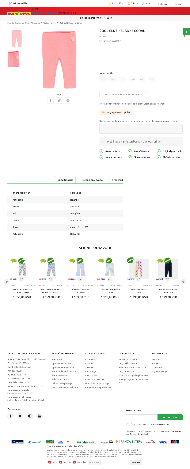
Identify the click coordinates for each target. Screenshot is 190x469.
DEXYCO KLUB (73, 11)
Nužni (55, 462)
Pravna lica (57, 359)
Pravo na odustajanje (94, 379)
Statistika (67, 462)
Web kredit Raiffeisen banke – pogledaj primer (134, 141)
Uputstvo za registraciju (63, 367)
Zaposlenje (157, 367)
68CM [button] (113, 80)
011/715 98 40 (106, 18)
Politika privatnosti (60, 379)
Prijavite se (170, 417)
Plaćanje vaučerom (60, 375)
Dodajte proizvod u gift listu (116, 112)
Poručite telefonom (89, 17)
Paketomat (90, 359)
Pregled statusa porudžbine (98, 387)
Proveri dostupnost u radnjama (84, 179)
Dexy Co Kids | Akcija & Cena (18, 23)
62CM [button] (103, 80)
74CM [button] (123, 80)
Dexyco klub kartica (128, 363)
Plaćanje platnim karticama (64, 371)
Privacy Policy (175, 431)
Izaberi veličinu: (107, 73)
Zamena (89, 367)
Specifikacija (20, 179)
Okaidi (90, 11)
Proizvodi (36, 23)
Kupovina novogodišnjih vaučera (133, 375)
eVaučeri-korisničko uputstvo (132, 367)
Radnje (155, 363)
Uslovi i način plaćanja (62, 383)
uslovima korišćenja (161, 424)
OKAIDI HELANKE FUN (139, 291)
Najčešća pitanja (159, 371)
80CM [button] (132, 80)
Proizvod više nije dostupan (123, 94)
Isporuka (89, 363)
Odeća (45, 23)
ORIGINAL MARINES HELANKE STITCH (22, 291)
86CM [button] (142, 80)
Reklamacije (90, 371)
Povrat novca (91, 375)
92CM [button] (152, 80)
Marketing (81, 462)
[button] (21, 279)
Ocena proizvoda (47, 179)
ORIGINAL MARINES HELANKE (81, 291)
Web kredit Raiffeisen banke (65, 387)
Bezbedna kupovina (128, 359)
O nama (155, 359)
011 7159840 (22, 363)
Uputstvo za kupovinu (62, 363)
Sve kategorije (42, 11)
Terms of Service (137, 434)
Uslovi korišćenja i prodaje (97, 383)
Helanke (53, 23)
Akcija (57, 11)
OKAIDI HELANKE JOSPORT (168, 291)
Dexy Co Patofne (126, 371)
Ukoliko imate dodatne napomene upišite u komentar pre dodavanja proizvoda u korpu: (138, 121)
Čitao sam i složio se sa (150, 425)
